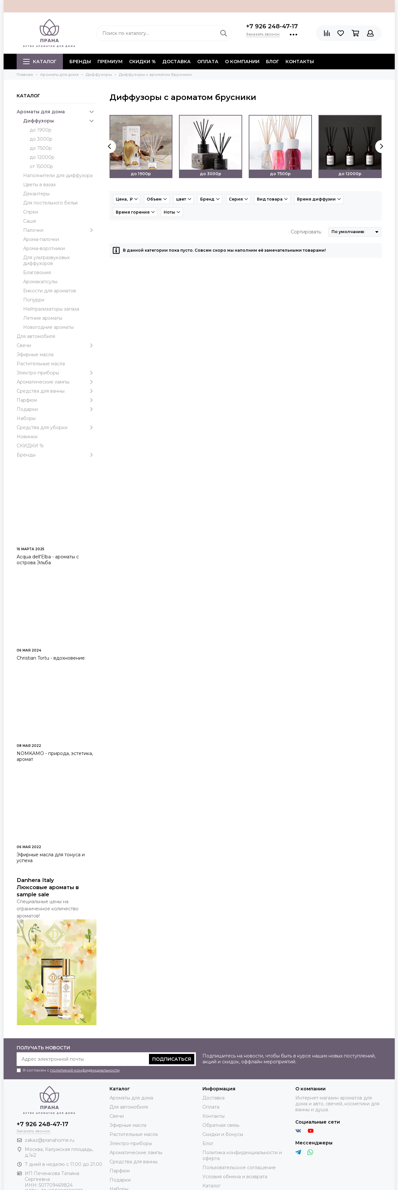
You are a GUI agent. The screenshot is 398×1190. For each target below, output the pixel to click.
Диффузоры (59, 121)
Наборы (26, 418)
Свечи (56, 345)
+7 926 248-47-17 (272, 26)
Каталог (39, 61)
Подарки (56, 409)
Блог (272, 61)
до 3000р (41, 139)
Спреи (30, 212)
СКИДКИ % (142, 61)
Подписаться (171, 1059)
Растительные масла (41, 364)
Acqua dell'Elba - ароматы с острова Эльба (48, 560)
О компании (242, 61)
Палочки (59, 230)
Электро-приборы (56, 373)
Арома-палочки (41, 239)
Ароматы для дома (56, 112)
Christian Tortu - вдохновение (51, 658)
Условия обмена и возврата (234, 1177)
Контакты (300, 61)
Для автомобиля (36, 336)
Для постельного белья (50, 203)
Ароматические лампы (56, 382)
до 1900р (41, 130)
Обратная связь (220, 1125)
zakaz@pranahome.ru (49, 1140)
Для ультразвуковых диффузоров (46, 260)
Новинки (27, 437)
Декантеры (36, 194)
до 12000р (42, 157)
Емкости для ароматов (49, 291)
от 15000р (41, 166)
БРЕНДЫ (80, 61)
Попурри (33, 300)
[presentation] (109, 146)
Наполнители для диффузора (58, 175)
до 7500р (41, 148)
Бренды (56, 455)
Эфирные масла (35, 354)
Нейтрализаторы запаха (51, 309)
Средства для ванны (56, 391)
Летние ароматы (42, 318)
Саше (29, 221)
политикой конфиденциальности (85, 1070)
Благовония (37, 272)
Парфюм (56, 400)
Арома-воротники (44, 248)
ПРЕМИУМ (110, 61)
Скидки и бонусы (222, 1134)
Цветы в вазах (39, 185)
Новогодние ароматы (48, 327)
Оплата (207, 61)
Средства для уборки (56, 427)
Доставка (176, 61)
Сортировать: (306, 232)
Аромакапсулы (40, 282)
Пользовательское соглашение (239, 1167)
